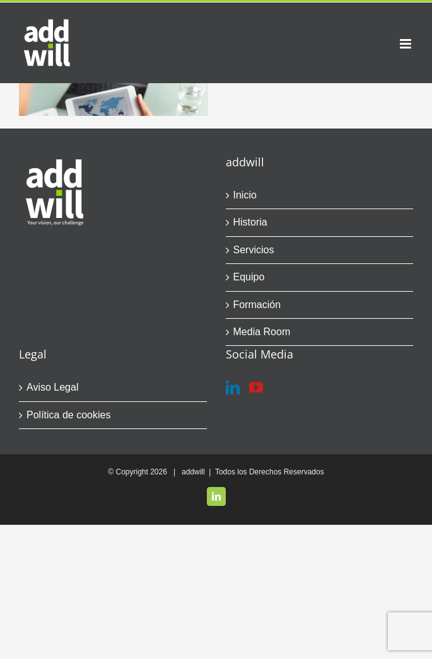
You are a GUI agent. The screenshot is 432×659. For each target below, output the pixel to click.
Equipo (249, 277)
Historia (250, 222)
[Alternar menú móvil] (406, 43)
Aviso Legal (52, 387)
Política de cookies (68, 415)
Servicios (253, 249)
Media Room (262, 331)
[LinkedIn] (233, 387)
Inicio (245, 195)
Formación (257, 304)
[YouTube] (256, 387)
